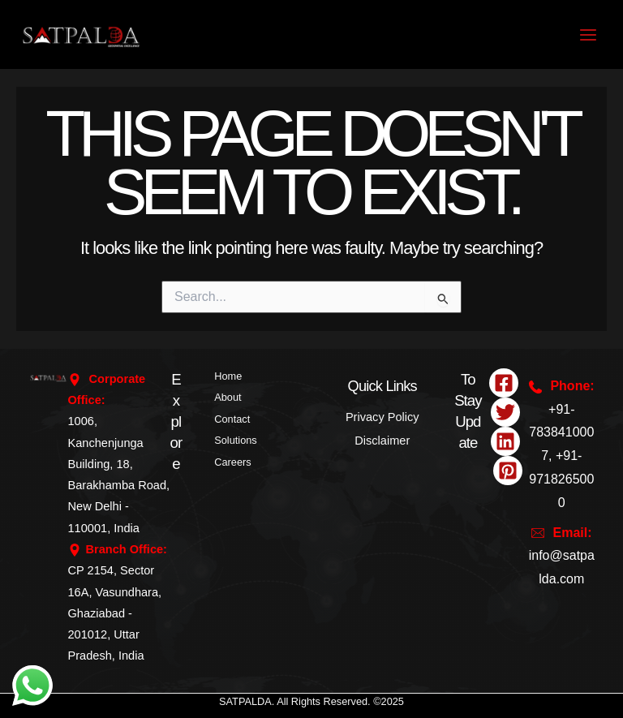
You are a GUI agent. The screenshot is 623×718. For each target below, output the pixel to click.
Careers (232, 462)
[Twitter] (505, 412)
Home (228, 376)
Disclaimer (382, 440)
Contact (232, 419)
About (227, 397)
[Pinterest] (507, 470)
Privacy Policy (382, 417)
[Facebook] (503, 383)
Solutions (235, 440)
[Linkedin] (505, 441)
